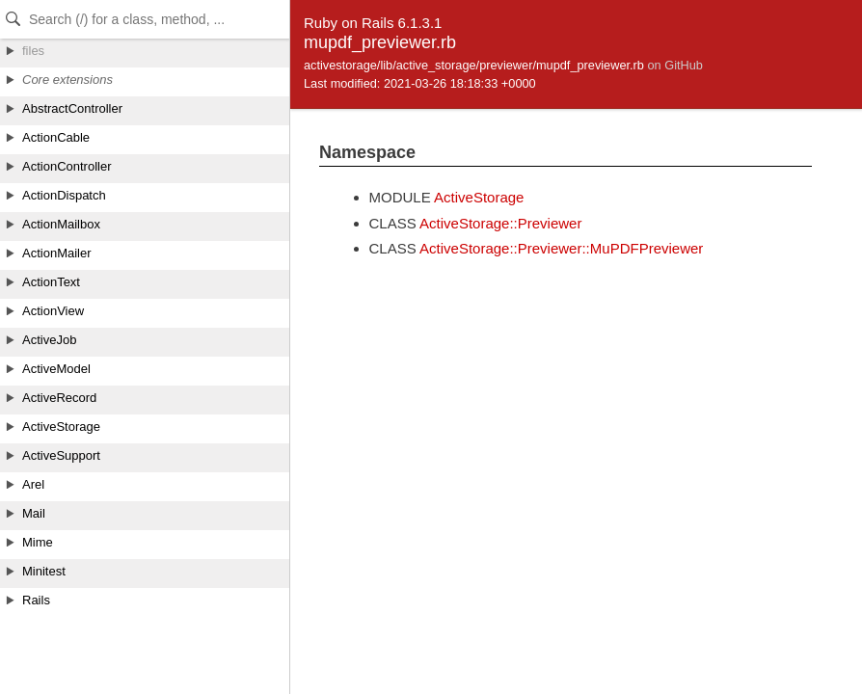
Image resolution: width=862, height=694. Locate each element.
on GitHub (674, 65)
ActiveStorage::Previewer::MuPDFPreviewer (561, 248)
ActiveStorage (479, 197)
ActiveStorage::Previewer (500, 223)
